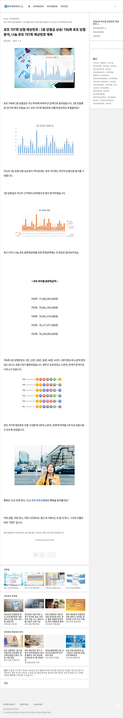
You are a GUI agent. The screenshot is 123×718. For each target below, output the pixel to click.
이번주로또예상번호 (106, 100)
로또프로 (96, 63)
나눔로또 (96, 88)
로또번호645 (113, 78)
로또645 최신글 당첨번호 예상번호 (106, 22)
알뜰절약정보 (24, 704)
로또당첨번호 (52, 6)
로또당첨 (106, 66)
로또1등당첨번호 (98, 85)
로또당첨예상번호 (99, 72)
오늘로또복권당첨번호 (100, 78)
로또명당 (113, 66)
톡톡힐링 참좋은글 (9, 704)
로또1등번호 (112, 97)
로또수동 (110, 63)
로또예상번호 (38, 6)
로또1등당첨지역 (98, 69)
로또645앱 (108, 85)
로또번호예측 (97, 66)
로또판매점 (109, 72)
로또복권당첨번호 (99, 94)
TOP (118, 705)
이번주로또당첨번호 (99, 97)
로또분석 (96, 100)
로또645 (108, 69)
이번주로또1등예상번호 (100, 81)
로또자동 (40, 500)
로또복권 (113, 81)
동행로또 (103, 63)
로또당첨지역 (97, 91)
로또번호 (64, 6)
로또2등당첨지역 (98, 103)
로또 (115, 85)
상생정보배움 (38, 704)
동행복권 (96, 75)
